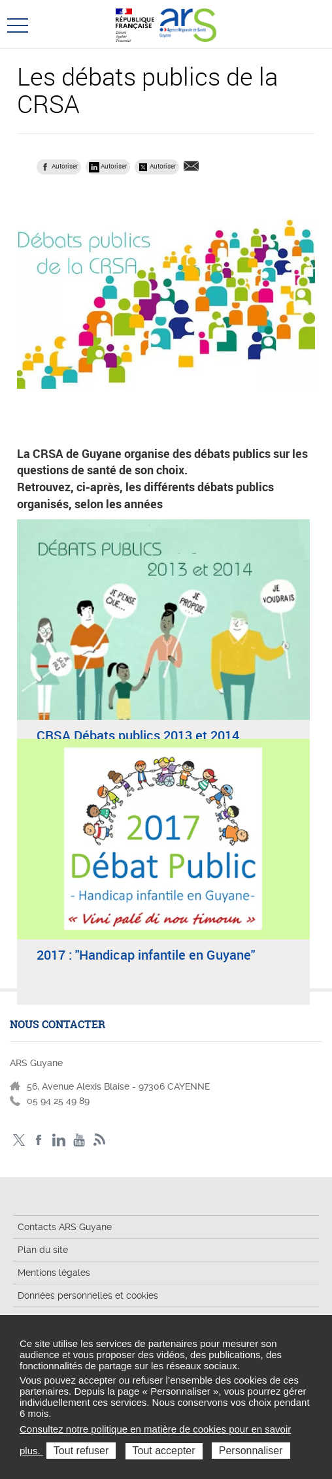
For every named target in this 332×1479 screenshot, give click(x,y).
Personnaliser (251, 1450)
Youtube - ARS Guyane (79, 1140)
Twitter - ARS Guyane (18, 1140)
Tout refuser (81, 1450)
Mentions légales (54, 1272)
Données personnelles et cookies (88, 1295)
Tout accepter (164, 1450)
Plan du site (43, 1249)
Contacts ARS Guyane (65, 1227)
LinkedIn (59, 1140)
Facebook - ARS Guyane (39, 1140)
